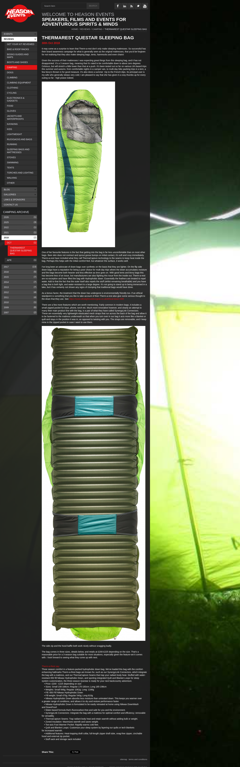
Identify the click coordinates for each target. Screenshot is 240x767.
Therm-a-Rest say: (51, 666)
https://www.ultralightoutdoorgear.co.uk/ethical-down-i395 (96, 299)
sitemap (123, 759)
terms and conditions (138, 759)
